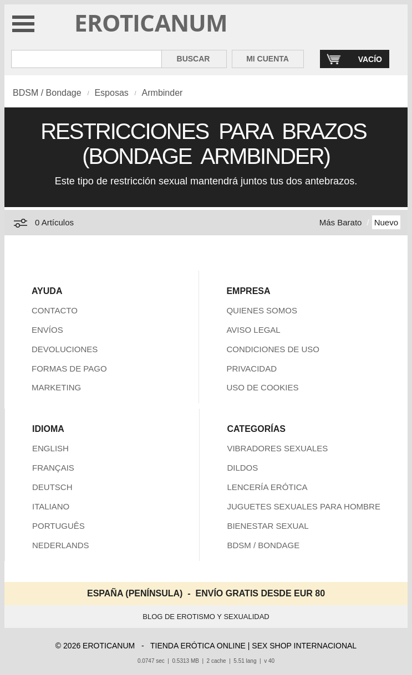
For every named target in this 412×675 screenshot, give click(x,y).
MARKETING (56, 387)
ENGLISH (50, 448)
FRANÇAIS (53, 467)
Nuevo (386, 222)
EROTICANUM (151, 22)
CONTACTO (55, 310)
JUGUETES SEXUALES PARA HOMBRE (303, 506)
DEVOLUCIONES (65, 349)
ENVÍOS (47, 329)
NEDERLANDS (60, 545)
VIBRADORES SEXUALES (277, 448)
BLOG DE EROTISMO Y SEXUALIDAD (206, 616)
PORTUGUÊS (58, 525)
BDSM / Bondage (47, 92)
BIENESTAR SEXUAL (267, 525)
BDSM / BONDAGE (263, 545)
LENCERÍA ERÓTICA (267, 487)
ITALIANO (50, 506)
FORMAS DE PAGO (69, 368)
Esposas (111, 92)
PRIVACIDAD (251, 368)
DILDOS (242, 467)
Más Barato (340, 222)
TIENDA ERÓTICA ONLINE (198, 645)
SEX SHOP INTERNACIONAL (304, 645)
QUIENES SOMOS (261, 310)
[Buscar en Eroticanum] (86, 59)
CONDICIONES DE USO (272, 349)
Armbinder (162, 92)
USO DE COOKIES (262, 387)
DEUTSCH (52, 487)
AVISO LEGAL (253, 329)
